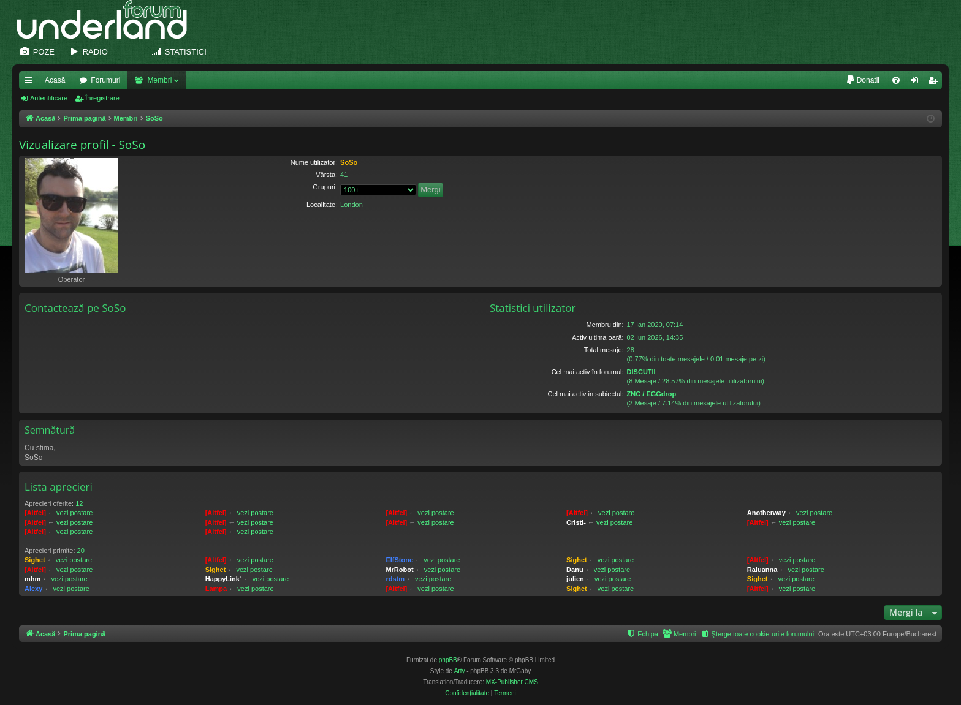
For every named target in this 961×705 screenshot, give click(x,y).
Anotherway (766, 512)
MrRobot (399, 569)
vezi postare (74, 512)
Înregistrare (102, 98)
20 (81, 550)
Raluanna (762, 569)
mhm (32, 578)
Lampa (216, 588)
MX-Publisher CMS (512, 682)
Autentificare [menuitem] (917, 82)
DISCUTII (641, 371)
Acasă (55, 80)
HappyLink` (223, 578)
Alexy (33, 588)
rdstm (395, 578)
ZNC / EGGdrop (652, 394)
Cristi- (576, 522)
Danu (574, 569)
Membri (159, 80)
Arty (459, 671)
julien (575, 578)
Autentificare (48, 98)
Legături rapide (30, 82)
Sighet (35, 560)
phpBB (448, 660)
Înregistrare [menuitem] (935, 82)
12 (79, 503)
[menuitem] (862, 80)
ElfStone (399, 560)
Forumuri (105, 80)
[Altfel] (35, 512)
